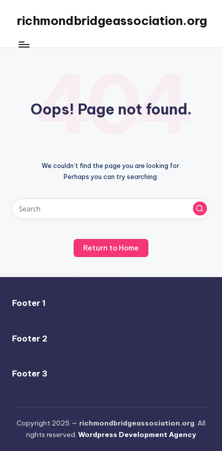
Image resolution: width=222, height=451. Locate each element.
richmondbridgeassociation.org (112, 20)
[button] (200, 209)
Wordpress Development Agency (137, 434)
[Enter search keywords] (111, 209)
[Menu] (24, 45)
